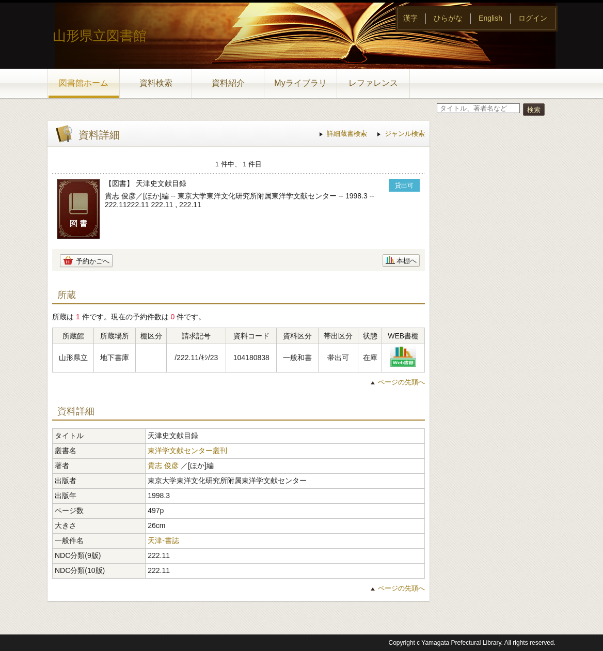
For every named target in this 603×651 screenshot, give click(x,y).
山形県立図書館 (100, 35)
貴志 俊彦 (163, 465)
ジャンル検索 (405, 133)
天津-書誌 (163, 540)
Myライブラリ (300, 83)
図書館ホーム (83, 83)
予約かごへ (92, 261)
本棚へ (406, 261)
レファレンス (373, 83)
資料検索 (155, 83)
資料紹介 (228, 83)
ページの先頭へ (401, 382)
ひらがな (448, 18)
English (490, 18)
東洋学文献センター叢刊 (187, 450)
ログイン (532, 18)
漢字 (410, 18)
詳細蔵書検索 (347, 133)
